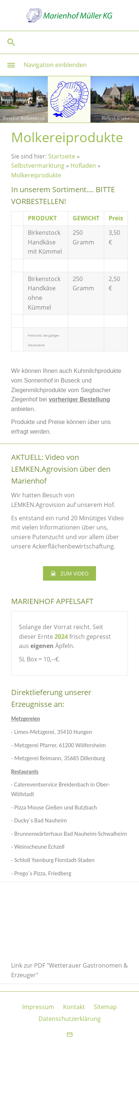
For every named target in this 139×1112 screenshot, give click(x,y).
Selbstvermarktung (37, 165)
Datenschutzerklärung (70, 1019)
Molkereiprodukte (36, 175)
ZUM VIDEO (69, 573)
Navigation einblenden (55, 65)
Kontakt (74, 1007)
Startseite (61, 156)
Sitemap (105, 1007)
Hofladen (83, 165)
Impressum (38, 1007)
